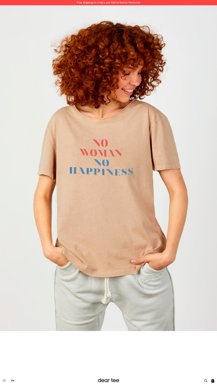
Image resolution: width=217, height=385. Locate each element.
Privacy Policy (79, 362)
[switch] (145, 369)
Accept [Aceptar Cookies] (106, 379)
